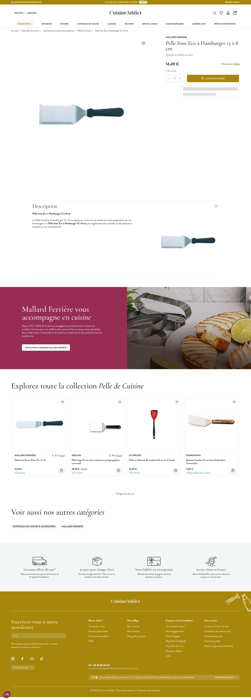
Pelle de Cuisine (84, 31)
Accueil (14, 31)
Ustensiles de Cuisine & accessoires (58, 31)
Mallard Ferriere (72, 526)
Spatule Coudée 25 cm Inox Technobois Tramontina (205, 462)
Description (125, 206)
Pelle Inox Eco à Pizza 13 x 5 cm (30, 460)
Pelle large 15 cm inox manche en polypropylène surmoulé (95, 462)
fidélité (237, 64)
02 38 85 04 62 (101, 665)
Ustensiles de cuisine (30, 31)
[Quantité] (175, 78)
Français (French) (23, 668)
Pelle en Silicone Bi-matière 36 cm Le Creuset (152, 460)
